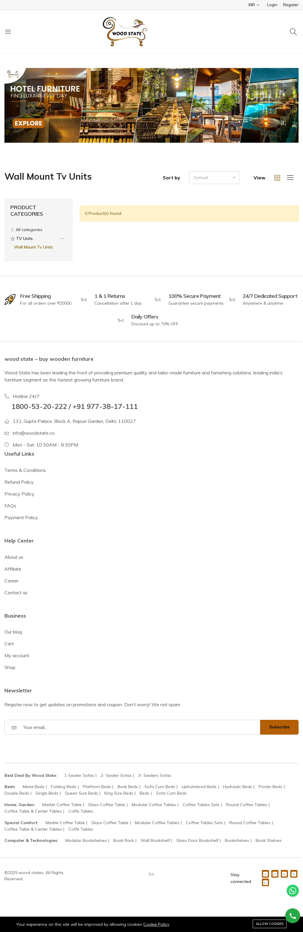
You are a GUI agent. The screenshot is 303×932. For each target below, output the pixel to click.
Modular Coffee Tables (154, 804)
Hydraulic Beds (237, 786)
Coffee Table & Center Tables (33, 811)
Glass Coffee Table (106, 804)
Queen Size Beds (81, 793)
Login (272, 5)
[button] (214, 177)
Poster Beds (270, 786)
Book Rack (123, 840)
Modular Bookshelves (86, 840)
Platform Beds (97, 786)
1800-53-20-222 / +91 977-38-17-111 (75, 406)
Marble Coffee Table (62, 804)
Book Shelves (269, 840)
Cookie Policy (156, 924)
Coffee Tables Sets (201, 804)
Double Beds (16, 793)
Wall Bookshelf (155, 840)
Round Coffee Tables (246, 804)
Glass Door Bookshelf (197, 840)
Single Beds (47, 793)
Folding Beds (63, 786)
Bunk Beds (127, 786)
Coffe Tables (80, 811)
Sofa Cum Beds (159, 786)
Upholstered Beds (199, 786)
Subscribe (279, 727)
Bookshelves (237, 840)
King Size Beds (118, 793)
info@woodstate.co (33, 433)
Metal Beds (33, 786)
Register (291, 5)
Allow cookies (269, 924)
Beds (144, 793)
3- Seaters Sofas (154, 775)
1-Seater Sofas (79, 775)
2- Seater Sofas (116, 775)
